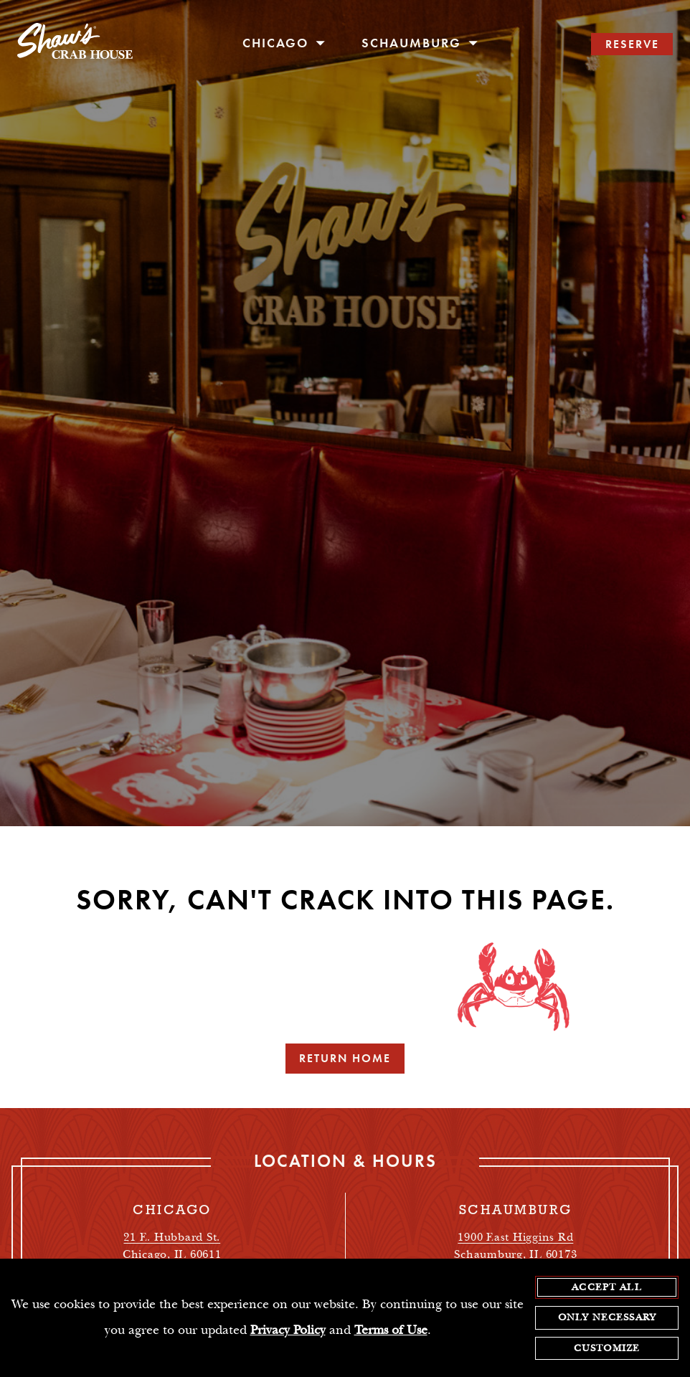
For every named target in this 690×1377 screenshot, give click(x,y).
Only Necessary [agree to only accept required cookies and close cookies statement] (607, 1318)
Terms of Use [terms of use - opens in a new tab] (390, 1331)
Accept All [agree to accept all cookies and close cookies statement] (607, 1288)
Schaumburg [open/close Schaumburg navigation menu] (419, 43)
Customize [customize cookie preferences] (607, 1349)
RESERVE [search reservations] (632, 44)
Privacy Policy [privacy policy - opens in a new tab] (288, 1331)
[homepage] (75, 44)
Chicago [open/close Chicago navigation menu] (284, 43)
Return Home (345, 1058)
